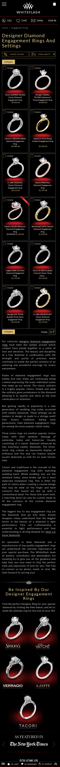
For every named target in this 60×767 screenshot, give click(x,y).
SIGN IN (52, 20)
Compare (8, 61)
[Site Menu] (4, 3)
